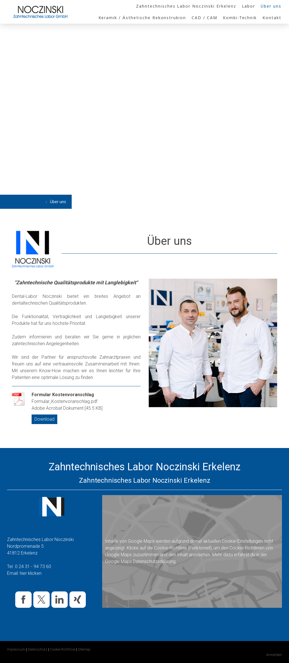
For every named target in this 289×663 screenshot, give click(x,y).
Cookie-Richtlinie (170, 548)
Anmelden (274, 655)
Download (44, 419)
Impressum (16, 649)
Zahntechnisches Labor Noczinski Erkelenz (186, 6)
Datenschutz (37, 649)
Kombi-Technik (240, 17)
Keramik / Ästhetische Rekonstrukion (142, 17)
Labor (248, 6)
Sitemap (84, 649)
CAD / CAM (204, 17)
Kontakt (271, 17)
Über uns (271, 6)
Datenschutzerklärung (154, 561)
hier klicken (30, 573)
